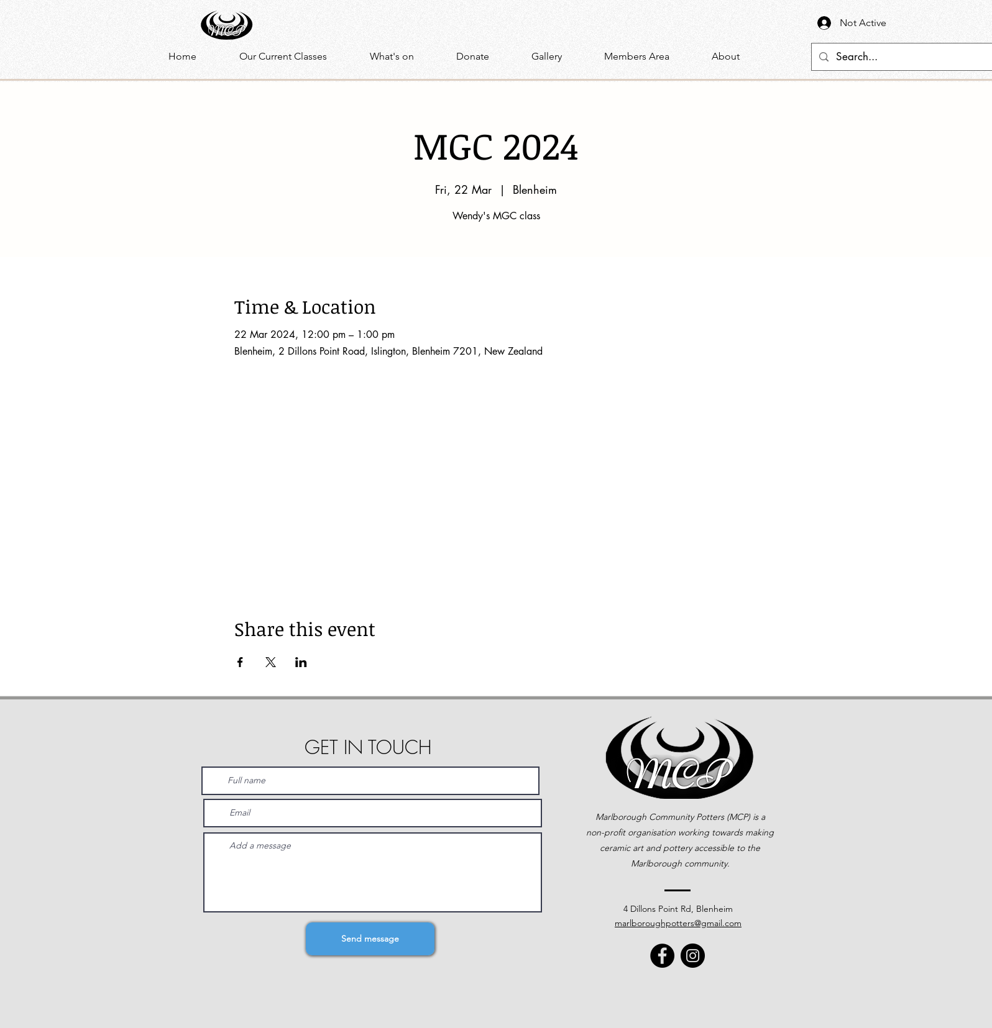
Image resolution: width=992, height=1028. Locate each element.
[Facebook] (662, 956)
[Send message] (370, 938)
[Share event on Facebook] (240, 662)
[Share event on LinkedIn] (301, 662)
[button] (404, 56)
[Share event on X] (271, 662)
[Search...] (905, 56)
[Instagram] (693, 956)
